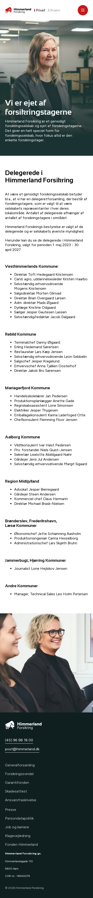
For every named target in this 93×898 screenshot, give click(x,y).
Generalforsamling (20, 765)
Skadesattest (16, 791)
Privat (40, 10)
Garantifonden (17, 782)
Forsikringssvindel (19, 774)
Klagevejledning (17, 836)
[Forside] (18, 10)
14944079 (23, 876)
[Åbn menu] (83, 10)
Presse (10, 809)
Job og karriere (17, 827)
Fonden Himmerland (21, 844)
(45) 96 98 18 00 (19, 740)
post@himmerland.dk (22, 749)
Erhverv (54, 10)
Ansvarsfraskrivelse (20, 800)
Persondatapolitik (19, 818)
